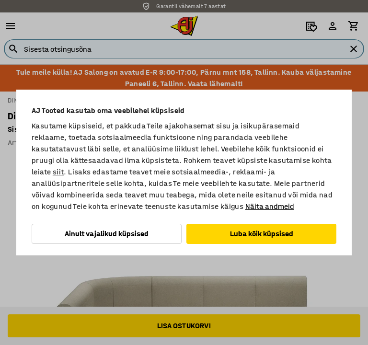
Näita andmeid (269, 206)
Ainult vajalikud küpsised (107, 233)
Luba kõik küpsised (261, 233)
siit (58, 171)
